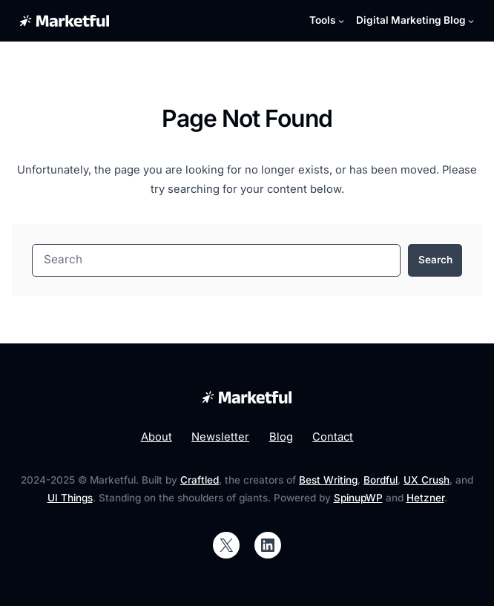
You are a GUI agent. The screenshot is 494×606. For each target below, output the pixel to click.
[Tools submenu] (326, 21)
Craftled (199, 480)
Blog (281, 437)
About (156, 437)
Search (435, 260)
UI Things (70, 498)
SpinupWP (358, 498)
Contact (332, 437)
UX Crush (426, 480)
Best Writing (328, 480)
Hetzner (425, 498)
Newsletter (220, 437)
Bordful (380, 480)
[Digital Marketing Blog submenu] (415, 21)
